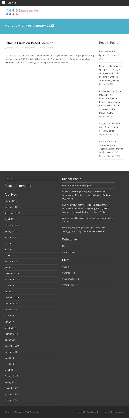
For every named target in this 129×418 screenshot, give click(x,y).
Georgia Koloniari (46, 47)
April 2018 (9, 364)
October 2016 (11, 400)
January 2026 (11, 201)
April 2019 (9, 321)
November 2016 (12, 394)
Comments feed (71, 279)
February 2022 (11, 225)
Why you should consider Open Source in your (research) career (110, 127)
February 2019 (11, 333)
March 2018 (10, 370)
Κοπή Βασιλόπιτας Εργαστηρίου (77, 185)
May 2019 (9, 315)
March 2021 (10, 255)
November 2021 (12, 237)
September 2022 (12, 213)
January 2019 (11, 339)
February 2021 (11, 261)
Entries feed (69, 272)
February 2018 (11, 376)
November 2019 (12, 303)
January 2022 (11, 231)
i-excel (106, 412)
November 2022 (12, 207)
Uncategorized (29, 47)
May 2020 (9, 285)
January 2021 (11, 267)
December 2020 (12, 273)
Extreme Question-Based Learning (29, 43)
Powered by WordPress (86, 412)
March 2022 (10, 219)
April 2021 (9, 249)
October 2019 (11, 309)
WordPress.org (71, 285)
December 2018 (12, 345)
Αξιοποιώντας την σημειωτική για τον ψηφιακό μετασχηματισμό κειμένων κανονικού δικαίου (111, 148)
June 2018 (9, 358)
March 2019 (10, 327)
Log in (67, 266)
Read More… (11, 68)
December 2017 (12, 388)
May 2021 (9, 243)
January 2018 (11, 382)
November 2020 (12, 279)
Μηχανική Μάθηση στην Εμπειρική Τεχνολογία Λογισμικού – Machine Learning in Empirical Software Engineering (110, 73)
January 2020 (11, 291)
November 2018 (12, 352)
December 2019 (12, 297)
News (64, 246)
